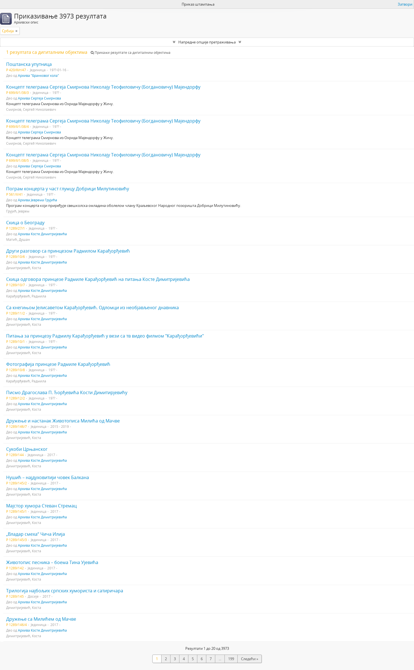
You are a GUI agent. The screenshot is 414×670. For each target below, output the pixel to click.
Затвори (405, 4)
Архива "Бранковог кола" (38, 75)
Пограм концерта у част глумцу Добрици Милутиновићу (67, 189)
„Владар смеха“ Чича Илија (35, 534)
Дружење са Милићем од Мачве (41, 619)
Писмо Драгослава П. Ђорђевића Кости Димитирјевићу (66, 392)
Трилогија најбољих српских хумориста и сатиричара (64, 591)
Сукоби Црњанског (27, 449)
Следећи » (249, 658)
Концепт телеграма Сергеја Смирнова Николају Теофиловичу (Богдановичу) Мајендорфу (103, 87)
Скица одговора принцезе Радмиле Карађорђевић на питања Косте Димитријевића (98, 279)
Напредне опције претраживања (207, 42)
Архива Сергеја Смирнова (39, 98)
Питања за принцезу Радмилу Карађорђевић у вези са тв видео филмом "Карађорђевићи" (105, 336)
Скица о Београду (25, 223)
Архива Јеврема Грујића (37, 200)
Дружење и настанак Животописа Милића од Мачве (63, 421)
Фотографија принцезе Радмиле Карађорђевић (58, 364)
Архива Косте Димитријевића (42, 234)
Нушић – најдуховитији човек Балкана (47, 477)
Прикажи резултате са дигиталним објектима (130, 52)
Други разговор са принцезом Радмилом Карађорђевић (68, 251)
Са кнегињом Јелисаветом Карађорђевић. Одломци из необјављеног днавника (92, 307)
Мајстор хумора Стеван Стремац (41, 506)
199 (231, 658)
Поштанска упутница (29, 64)
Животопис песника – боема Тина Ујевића (52, 562)
